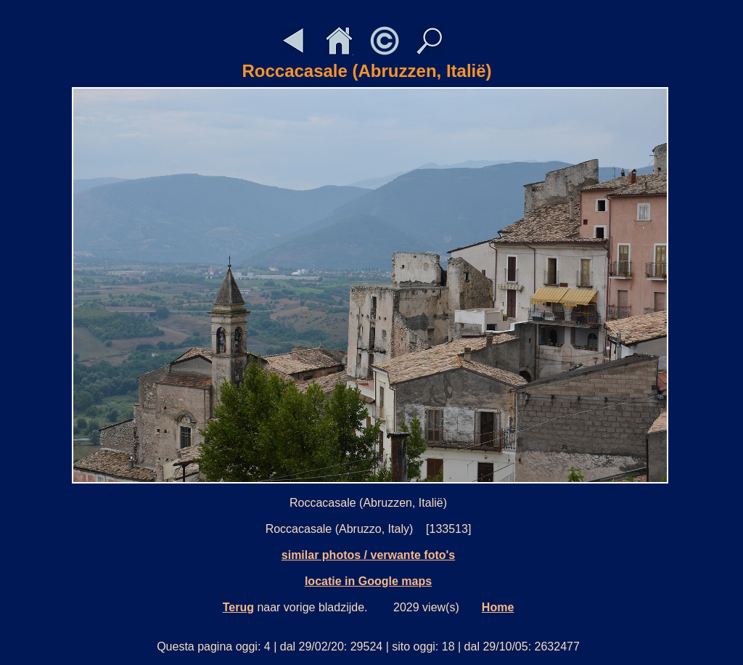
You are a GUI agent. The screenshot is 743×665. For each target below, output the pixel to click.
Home (498, 607)
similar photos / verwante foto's (368, 555)
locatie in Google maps (368, 581)
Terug (238, 607)
